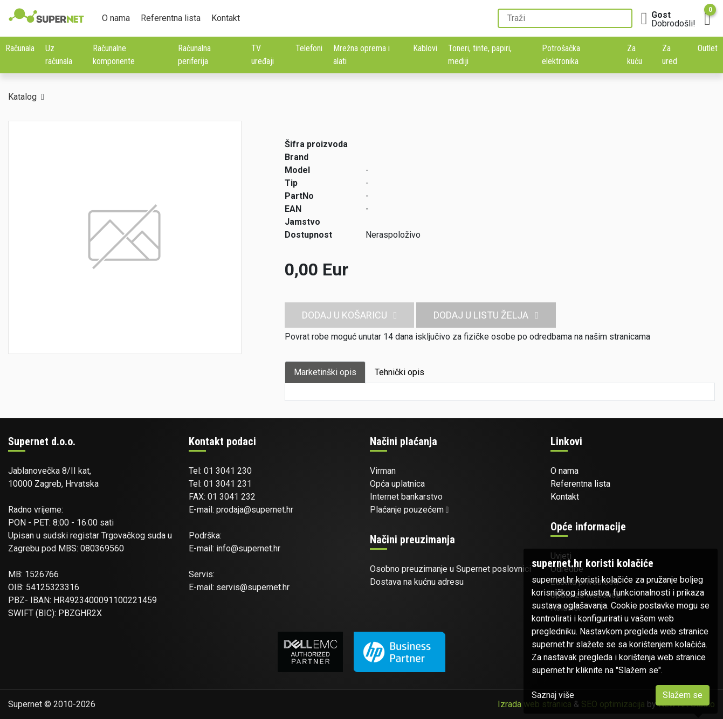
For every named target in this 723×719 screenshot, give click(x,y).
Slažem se (683, 695)
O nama (116, 18)
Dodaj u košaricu (349, 315)
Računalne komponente (114, 54)
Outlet (708, 48)
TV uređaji (262, 54)
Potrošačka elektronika (561, 54)
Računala (20, 48)
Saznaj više (553, 695)
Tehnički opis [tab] (399, 372)
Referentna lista (171, 18)
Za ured (669, 54)
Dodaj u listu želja (486, 315)
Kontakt (225, 18)
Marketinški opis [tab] (325, 372)
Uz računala (58, 54)
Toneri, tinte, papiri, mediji (480, 54)
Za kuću (634, 54)
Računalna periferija (194, 54)
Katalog (22, 97)
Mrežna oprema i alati (361, 54)
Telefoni (308, 48)
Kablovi (425, 48)
